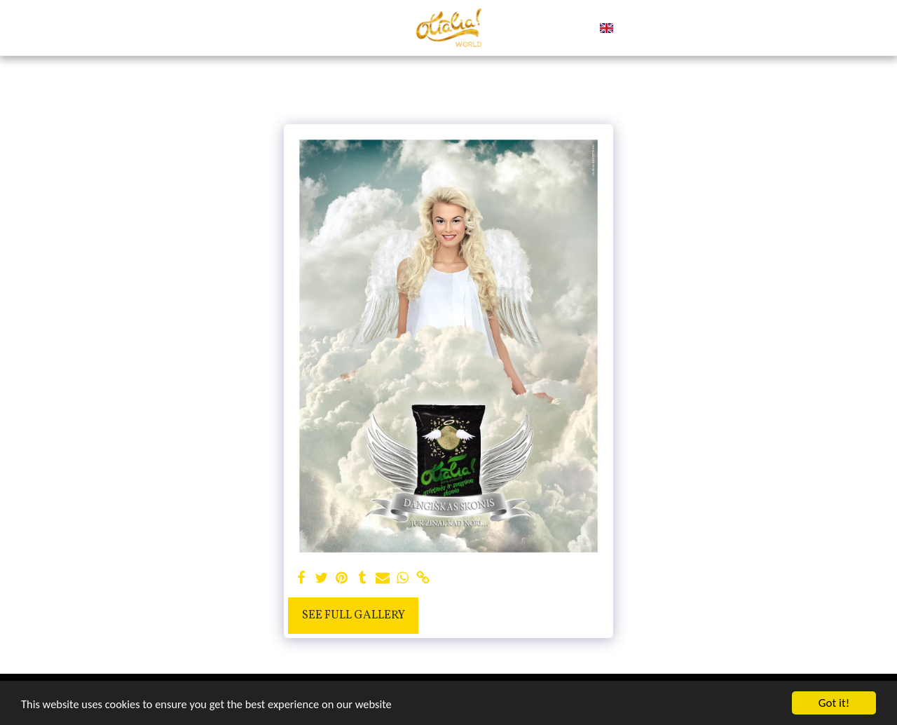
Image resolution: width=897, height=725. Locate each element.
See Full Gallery (353, 615)
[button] (624, 28)
